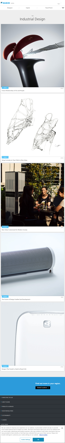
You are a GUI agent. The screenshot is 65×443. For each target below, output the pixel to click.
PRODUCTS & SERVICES (7, 406)
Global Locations (43, 387)
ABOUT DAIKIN (5, 402)
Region (59, 3)
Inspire (28, 8)
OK (38, 439)
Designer (9, 8)
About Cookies (43, 435)
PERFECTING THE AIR (7, 397)
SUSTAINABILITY (5, 415)
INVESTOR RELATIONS (7, 411)
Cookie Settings (25, 439)
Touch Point (48, 8)
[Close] (62, 428)
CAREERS (4, 420)
